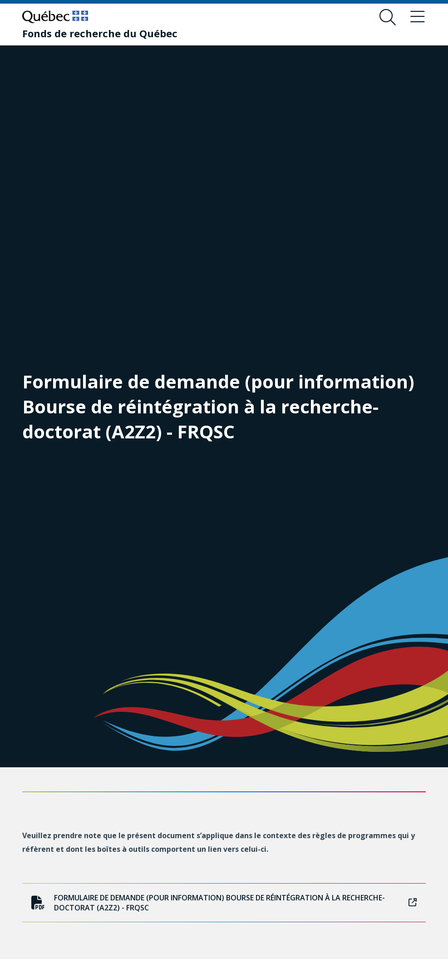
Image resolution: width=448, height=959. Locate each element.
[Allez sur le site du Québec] (55, 16)
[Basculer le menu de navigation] (417, 17)
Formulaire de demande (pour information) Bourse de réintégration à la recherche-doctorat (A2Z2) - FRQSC (223, 903)
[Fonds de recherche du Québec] (99, 33)
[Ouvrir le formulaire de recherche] (387, 17)
